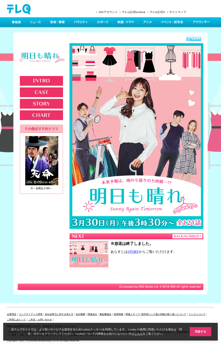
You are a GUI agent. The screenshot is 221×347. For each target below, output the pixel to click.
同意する (200, 331)
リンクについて (197, 314)
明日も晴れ (42, 59)
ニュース (36, 22)
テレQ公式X (157, 12)
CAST (41, 92)
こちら (138, 333)
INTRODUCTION (41, 81)
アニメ (147, 22)
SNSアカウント (108, 12)
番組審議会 (105, 314)
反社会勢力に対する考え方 (59, 314)
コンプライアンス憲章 (31, 314)
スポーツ (103, 22)
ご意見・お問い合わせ (40, 319)
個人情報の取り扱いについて (170, 314)
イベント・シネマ (172, 22)
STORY (41, 104)
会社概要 (80, 314)
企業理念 (11, 314)
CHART (41, 115)
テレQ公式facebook (133, 12)
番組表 (16, 22)
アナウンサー (201, 22)
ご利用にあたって (16, 319)
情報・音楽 (58, 22)
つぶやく (193, 39)
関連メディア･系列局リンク (140, 314)
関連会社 (92, 314)
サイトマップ (177, 12)
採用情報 (118, 314)
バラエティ (81, 22)
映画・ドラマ (126, 22)
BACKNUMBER (187, 236)
